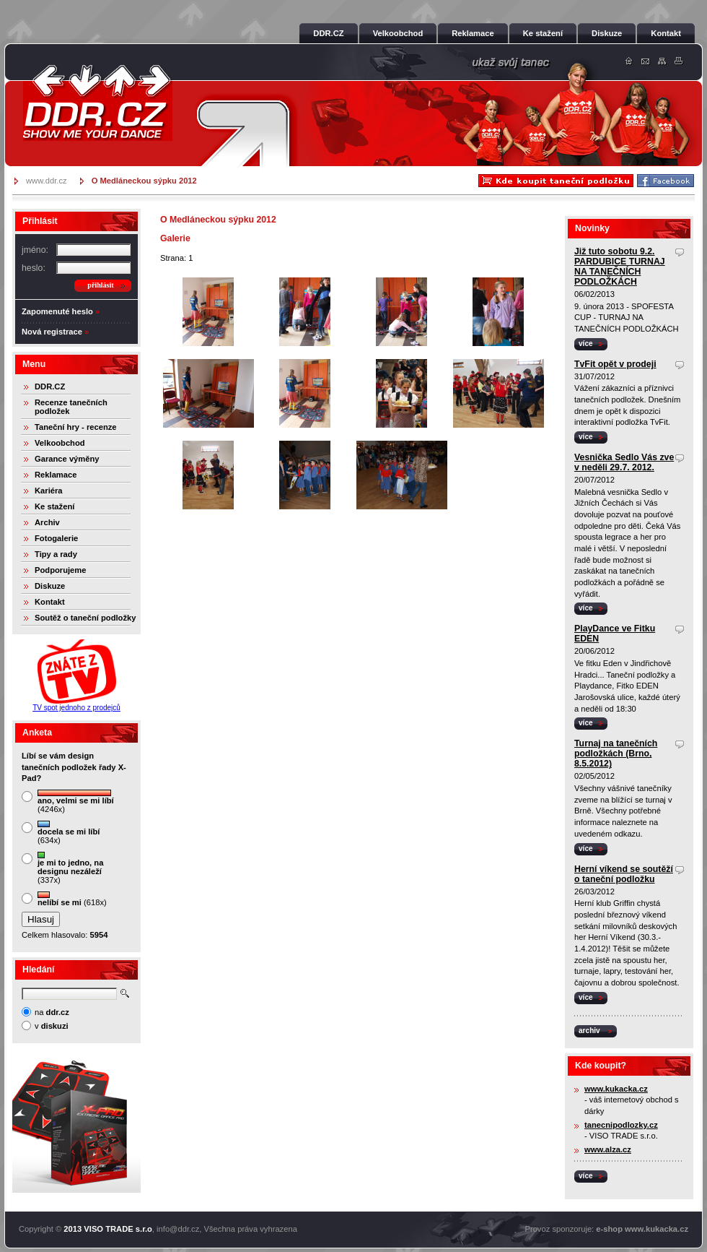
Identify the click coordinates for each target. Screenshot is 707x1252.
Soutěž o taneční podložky (85, 617)
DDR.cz (97, 103)
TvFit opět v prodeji (615, 364)
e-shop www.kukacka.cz (642, 1229)
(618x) (72, 899)
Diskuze (50, 586)
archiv (589, 1031)
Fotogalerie (56, 538)
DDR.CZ (50, 386)
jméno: (35, 250)
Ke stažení (54, 506)
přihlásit (100, 285)
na (52, 1012)
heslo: (33, 268)
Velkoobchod (60, 443)
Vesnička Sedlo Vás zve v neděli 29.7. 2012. (624, 462)
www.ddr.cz (46, 180)
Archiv (47, 522)
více (586, 343)
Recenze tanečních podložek (71, 406)
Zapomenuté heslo (57, 311)
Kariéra (49, 490)
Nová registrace (52, 331)
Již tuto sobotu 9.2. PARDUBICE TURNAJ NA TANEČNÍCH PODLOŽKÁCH (619, 266)
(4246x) (76, 801)
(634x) (69, 833)
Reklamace (55, 474)
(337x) (70, 868)
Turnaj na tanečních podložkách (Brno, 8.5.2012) (615, 753)
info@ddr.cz (178, 1229)
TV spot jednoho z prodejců (76, 708)
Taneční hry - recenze (76, 427)
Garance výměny (67, 458)
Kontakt (50, 601)
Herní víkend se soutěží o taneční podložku (623, 874)
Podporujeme (60, 570)
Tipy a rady (56, 554)
